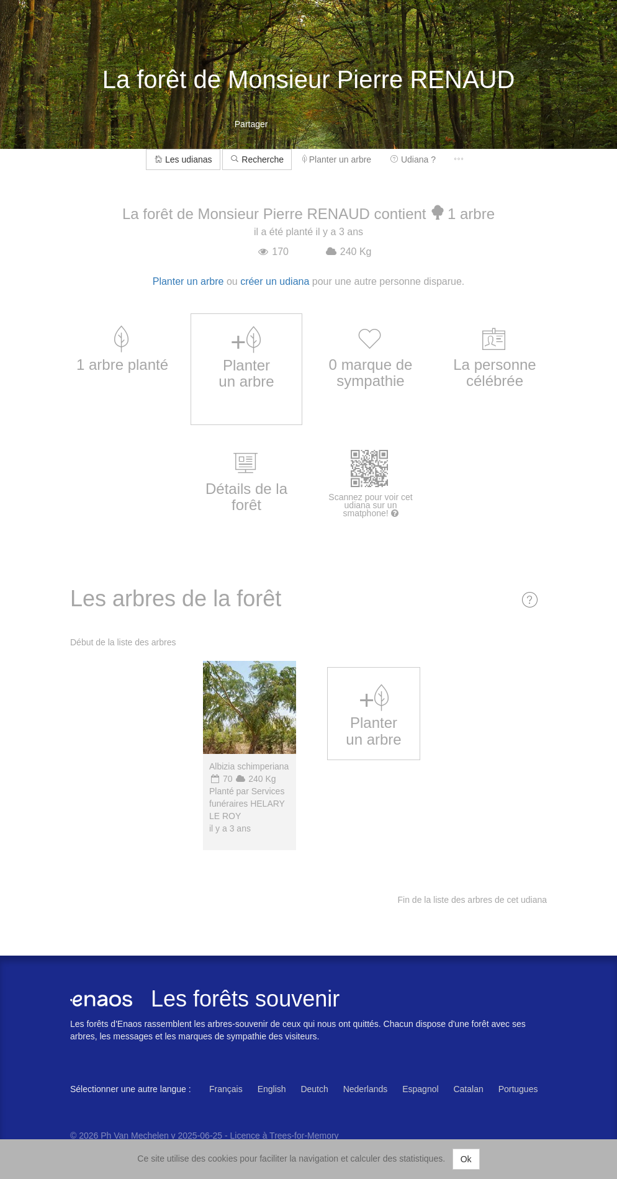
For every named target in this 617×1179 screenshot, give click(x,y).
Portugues (518, 1089)
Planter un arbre (336, 159)
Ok (466, 1159)
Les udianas (183, 159)
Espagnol (420, 1089)
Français (226, 1089)
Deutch (314, 1089)
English (272, 1089)
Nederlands (365, 1089)
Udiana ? (413, 159)
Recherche (257, 159)
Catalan (468, 1089)
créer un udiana (274, 281)
